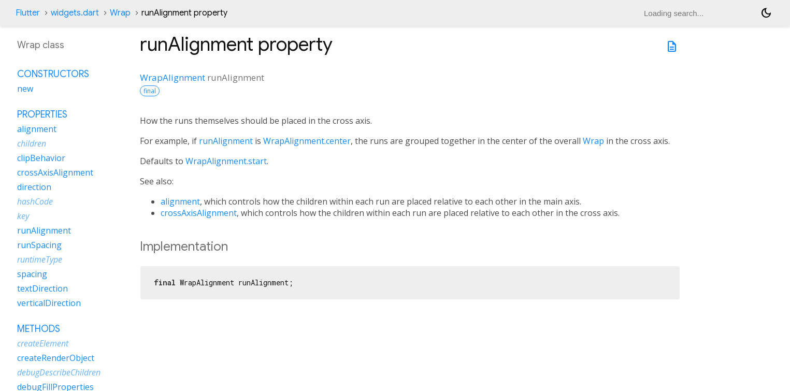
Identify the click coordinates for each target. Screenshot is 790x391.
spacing (32, 274)
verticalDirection (49, 303)
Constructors (53, 74)
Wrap (120, 13)
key (23, 216)
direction (34, 187)
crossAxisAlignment (199, 213)
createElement (42, 343)
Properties (42, 114)
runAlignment (226, 141)
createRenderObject (55, 358)
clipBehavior (41, 158)
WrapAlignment (172, 77)
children (31, 143)
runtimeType (39, 259)
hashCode (35, 201)
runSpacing (39, 245)
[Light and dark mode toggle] (766, 13)
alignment (180, 201)
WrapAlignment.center (307, 141)
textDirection (42, 288)
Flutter (28, 13)
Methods (38, 329)
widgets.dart (75, 13)
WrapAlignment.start (226, 161)
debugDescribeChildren (58, 372)
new (25, 88)
